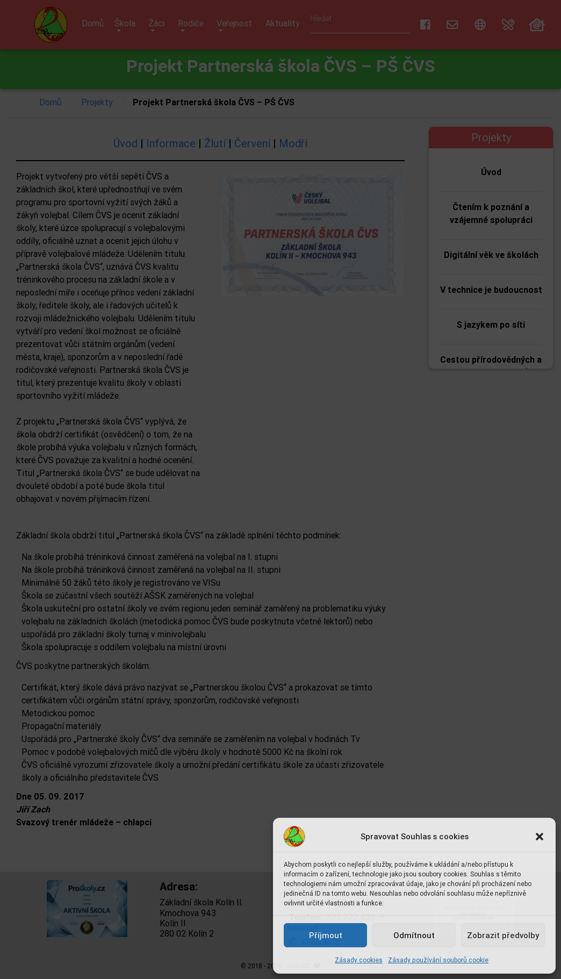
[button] (539, 836)
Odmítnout (414, 935)
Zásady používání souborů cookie (438, 960)
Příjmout (325, 935)
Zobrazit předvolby (503, 935)
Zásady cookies (359, 960)
